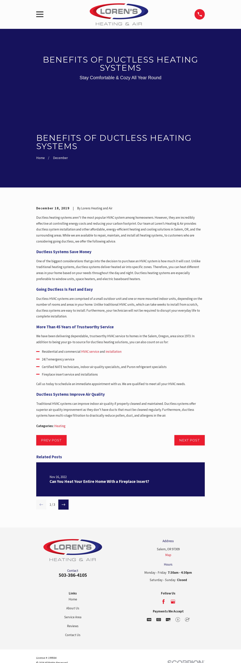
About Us (72, 608)
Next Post (189, 440)
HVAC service (90, 351)
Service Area (72, 617)
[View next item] (63, 505)
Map (168, 555)
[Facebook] (163, 601)
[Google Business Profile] (173, 601)
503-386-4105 (73, 575)
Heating (59, 426)
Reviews (72, 626)
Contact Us (72, 635)
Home (73, 599)
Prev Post (51, 440)
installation (113, 351)
